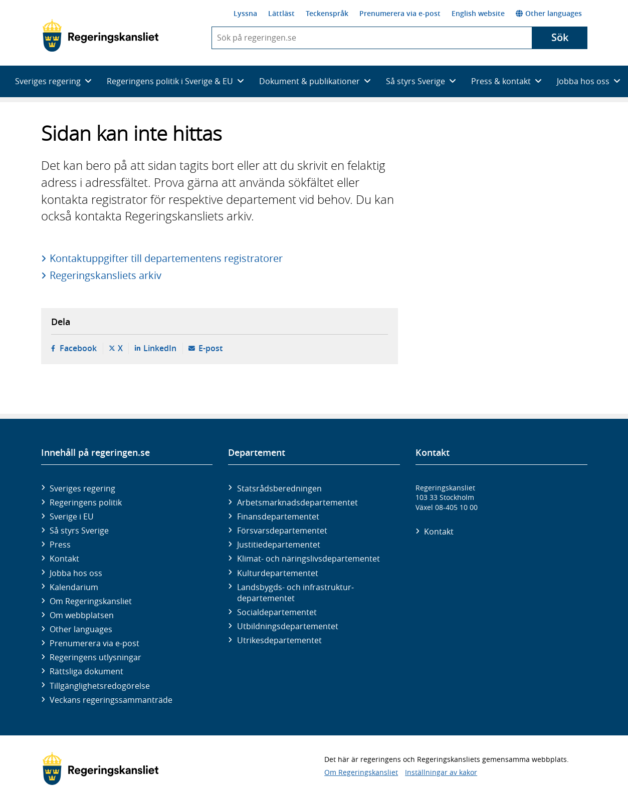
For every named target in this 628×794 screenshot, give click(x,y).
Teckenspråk (327, 13)
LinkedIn (159, 348)
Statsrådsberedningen (279, 488)
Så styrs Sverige (79, 530)
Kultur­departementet (277, 573)
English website (478, 13)
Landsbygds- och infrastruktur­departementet (295, 593)
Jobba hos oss (76, 573)
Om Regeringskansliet (91, 601)
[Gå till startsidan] (100, 36)
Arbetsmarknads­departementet (297, 502)
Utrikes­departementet (279, 640)
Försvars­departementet (282, 530)
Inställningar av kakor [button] (441, 772)
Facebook (78, 348)
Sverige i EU (72, 516)
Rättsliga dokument (86, 671)
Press (60, 544)
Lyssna (245, 13)
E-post (210, 348)
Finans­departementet (278, 516)
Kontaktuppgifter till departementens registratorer (166, 258)
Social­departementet (277, 612)
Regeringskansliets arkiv (105, 275)
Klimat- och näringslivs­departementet (308, 558)
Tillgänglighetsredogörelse (100, 685)
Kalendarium (74, 587)
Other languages (549, 13)
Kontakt (64, 558)
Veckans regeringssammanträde (111, 699)
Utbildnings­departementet (287, 626)
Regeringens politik (86, 502)
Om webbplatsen (82, 615)
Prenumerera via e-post (400, 13)
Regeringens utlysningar (95, 657)
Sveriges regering (82, 488)
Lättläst (281, 13)
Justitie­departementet (278, 544)
